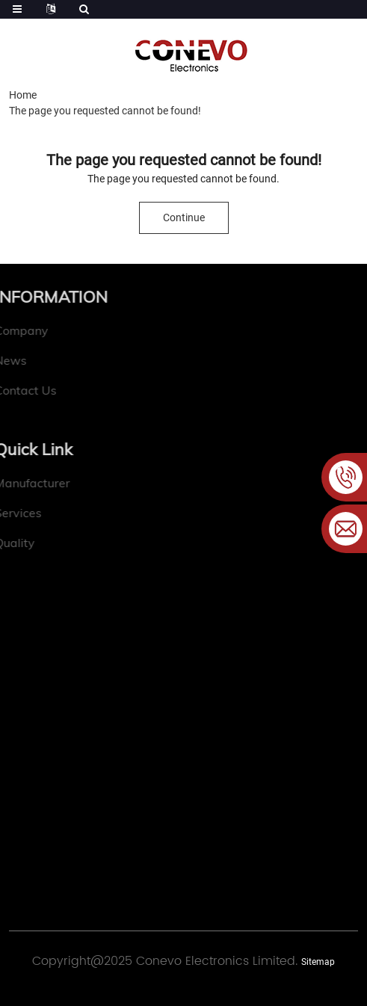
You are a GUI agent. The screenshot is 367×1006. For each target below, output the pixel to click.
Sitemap (318, 962)
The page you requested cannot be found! (105, 111)
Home (23, 95)
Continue (184, 217)
